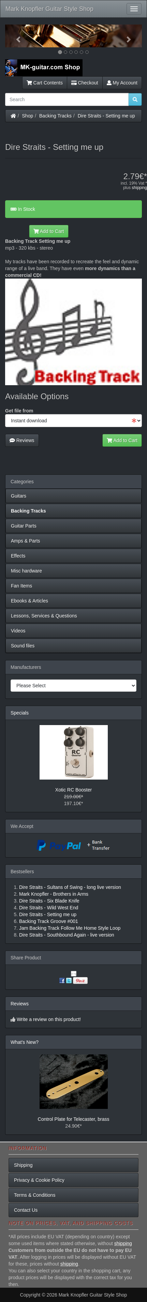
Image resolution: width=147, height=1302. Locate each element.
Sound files (22, 645)
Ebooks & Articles (29, 600)
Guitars (18, 496)
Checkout (84, 82)
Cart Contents (45, 82)
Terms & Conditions (34, 1195)
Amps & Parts (25, 541)
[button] (15, 36)
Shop (27, 116)
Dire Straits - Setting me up (106, 116)
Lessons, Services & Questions (44, 615)
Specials (20, 713)
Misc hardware (26, 571)
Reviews (22, 440)
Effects (18, 556)
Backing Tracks (55, 116)
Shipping (23, 1165)
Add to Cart (48, 231)
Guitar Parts (23, 526)
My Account (122, 82)
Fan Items (21, 586)
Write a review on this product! (49, 1019)
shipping (139, 187)
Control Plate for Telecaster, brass (73, 1119)
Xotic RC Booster (73, 790)
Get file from (19, 410)
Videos (18, 630)
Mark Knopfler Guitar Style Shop (49, 8)
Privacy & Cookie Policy (39, 1180)
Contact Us (26, 1210)
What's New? (25, 1042)
